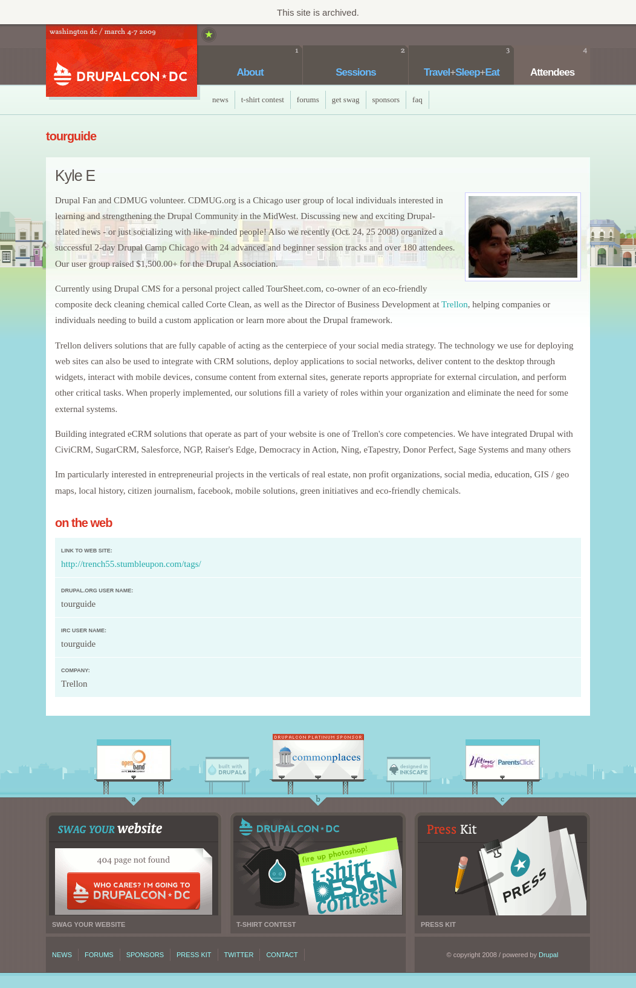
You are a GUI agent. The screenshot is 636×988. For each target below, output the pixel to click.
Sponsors (386, 99)
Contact (281, 954)
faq (417, 99)
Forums (308, 99)
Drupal (548, 954)
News (220, 99)
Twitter (239, 954)
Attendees (552, 72)
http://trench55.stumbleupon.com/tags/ (131, 564)
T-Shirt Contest (262, 99)
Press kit (502, 865)
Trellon (454, 304)
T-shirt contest (318, 865)
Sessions (356, 72)
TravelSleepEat (461, 72)
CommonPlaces (318, 760)
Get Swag (346, 99)
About (249, 72)
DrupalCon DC (121, 62)
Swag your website (133, 865)
